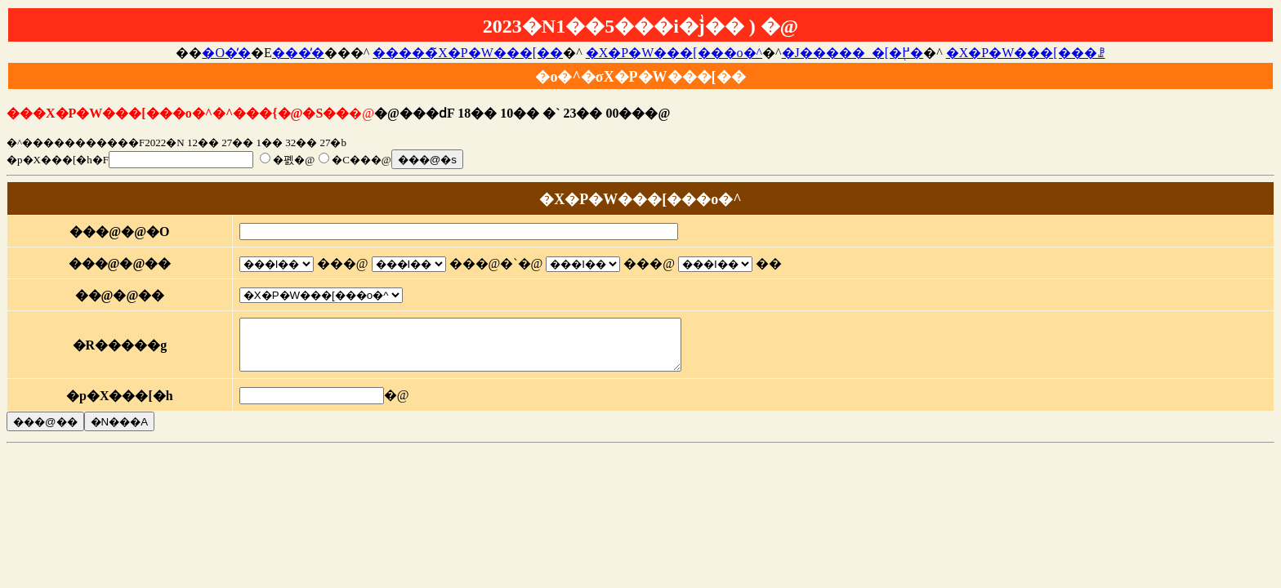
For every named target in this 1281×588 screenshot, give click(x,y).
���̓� (298, 53)
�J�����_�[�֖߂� (853, 53)
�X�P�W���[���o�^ (674, 53)
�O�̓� (226, 53)
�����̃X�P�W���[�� (468, 53)
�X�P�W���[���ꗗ (1025, 53)
